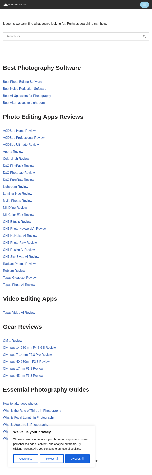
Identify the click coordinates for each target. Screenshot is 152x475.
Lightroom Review (15, 187)
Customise (25, 458)
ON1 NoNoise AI (15, 236)
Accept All (77, 458)
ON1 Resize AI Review (19, 250)
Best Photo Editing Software (22, 81)
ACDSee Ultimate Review (21, 145)
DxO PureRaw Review (18, 180)
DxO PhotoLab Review (19, 173)
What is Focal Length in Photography (29, 418)
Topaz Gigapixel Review (20, 278)
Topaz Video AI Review (19, 313)
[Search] (71, 36)
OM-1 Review (12, 341)
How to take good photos (20, 404)
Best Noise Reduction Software (25, 89)
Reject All (52, 458)
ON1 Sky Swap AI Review (21, 257)
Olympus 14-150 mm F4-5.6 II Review (29, 348)
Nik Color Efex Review (18, 215)
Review (32, 236)
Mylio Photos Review (17, 201)
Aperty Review (13, 152)
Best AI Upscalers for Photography (27, 95)
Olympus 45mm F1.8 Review (23, 377)
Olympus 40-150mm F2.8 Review (26, 362)
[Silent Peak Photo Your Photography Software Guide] (15, 5)
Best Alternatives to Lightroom (24, 103)
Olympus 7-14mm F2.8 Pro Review (27, 355)
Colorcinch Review (16, 159)
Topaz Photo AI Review (19, 285)
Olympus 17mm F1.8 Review (23, 369)
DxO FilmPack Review (18, 166)
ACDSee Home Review (19, 130)
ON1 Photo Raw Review (20, 243)
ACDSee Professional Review (24, 138)
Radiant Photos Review (19, 264)
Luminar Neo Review (17, 194)
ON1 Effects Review (17, 222)
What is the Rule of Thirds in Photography (32, 412)
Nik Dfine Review (15, 208)
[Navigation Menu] (144, 5)
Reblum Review (14, 271)
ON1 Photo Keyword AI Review (25, 229)
